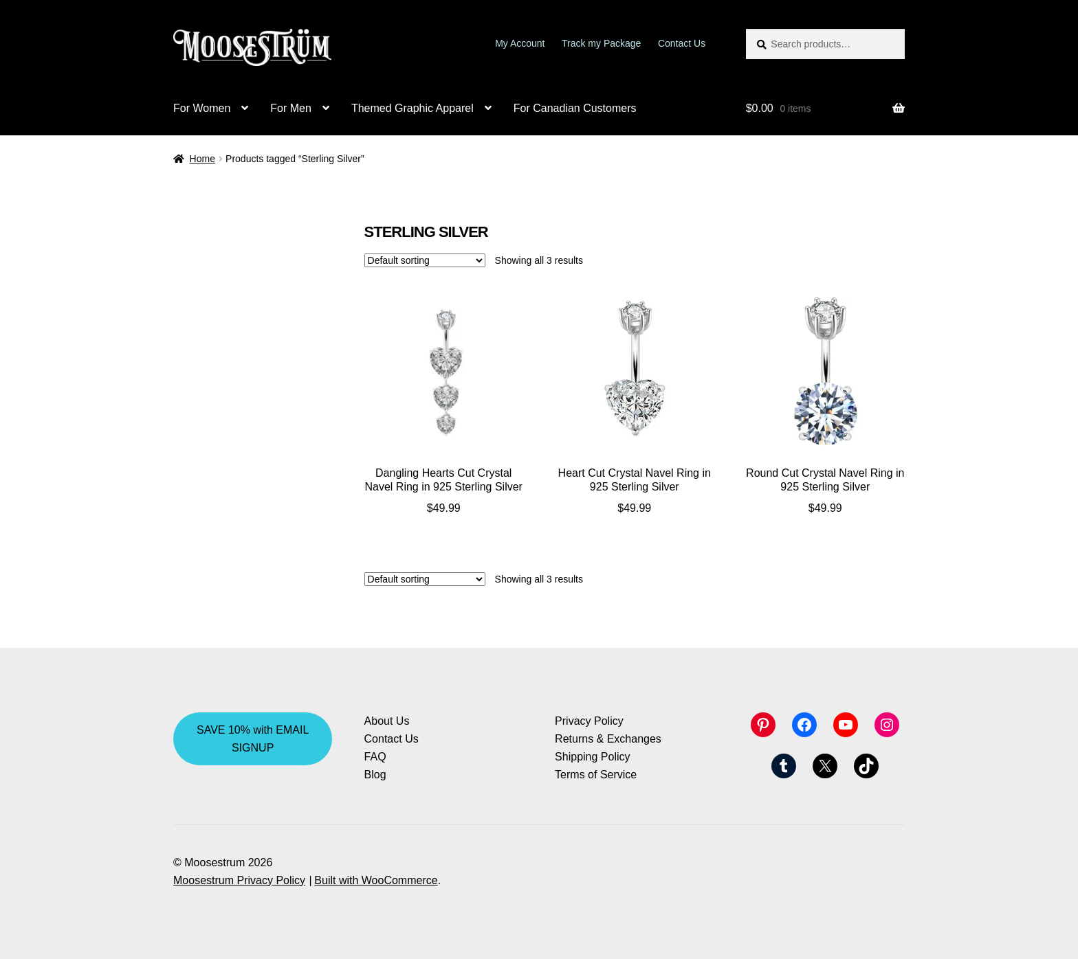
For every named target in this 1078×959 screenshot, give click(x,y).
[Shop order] (424, 260)
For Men (290, 108)
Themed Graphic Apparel (412, 108)
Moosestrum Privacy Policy (239, 880)
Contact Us (681, 43)
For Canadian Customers (575, 108)
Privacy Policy (589, 721)
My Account (519, 43)
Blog (375, 774)
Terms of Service (596, 774)
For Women (201, 108)
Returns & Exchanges (608, 739)
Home (202, 158)
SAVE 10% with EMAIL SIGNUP (253, 739)
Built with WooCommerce (375, 880)
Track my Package (601, 43)
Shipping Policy (592, 757)
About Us (387, 721)
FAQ (375, 757)
